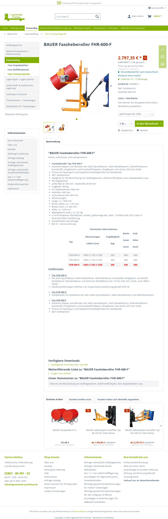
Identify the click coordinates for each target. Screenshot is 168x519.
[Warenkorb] (154, 16)
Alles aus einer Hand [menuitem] (134, 466)
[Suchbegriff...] (77, 16)
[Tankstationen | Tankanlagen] (105, 28)
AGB (46, 473)
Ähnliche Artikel (54, 399)
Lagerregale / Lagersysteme (20, 79)
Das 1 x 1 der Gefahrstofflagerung (18, 178)
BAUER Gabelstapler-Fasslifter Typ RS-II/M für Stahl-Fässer (142, 432)
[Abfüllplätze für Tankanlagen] (132, 28)
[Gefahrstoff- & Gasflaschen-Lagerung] (55, 28)
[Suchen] (97, 16)
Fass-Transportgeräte (19, 74)
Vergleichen (125, 130)
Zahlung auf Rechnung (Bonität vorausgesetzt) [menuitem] (139, 475)
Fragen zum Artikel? (59, 373)
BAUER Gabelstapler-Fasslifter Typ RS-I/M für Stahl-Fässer (103, 432)
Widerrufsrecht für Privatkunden (60, 484)
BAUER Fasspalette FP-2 (65, 430)
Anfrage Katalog (16, 158)
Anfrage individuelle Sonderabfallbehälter (18, 171)
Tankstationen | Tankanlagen (21, 100)
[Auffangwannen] (17, 28)
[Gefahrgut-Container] (82, 28)
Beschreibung (53, 141)
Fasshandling (13, 60)
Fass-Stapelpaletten (18, 65)
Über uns (12, 144)
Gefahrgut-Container (16, 94)
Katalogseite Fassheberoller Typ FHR (68, 364)
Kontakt (11, 149)
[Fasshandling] (32, 28)
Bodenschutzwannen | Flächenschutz (17, 52)
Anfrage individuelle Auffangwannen (18, 164)
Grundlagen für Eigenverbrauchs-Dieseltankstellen (101, 478)
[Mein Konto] (135, 16)
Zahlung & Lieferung (18, 153)
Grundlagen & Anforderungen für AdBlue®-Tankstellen (101, 500)
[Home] (5, 28)
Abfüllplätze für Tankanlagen (21, 106)
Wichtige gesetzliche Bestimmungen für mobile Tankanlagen (102, 486)
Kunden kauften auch (80, 399)
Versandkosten (80, 511)
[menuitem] (77, 16)
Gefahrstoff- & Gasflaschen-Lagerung (20, 87)
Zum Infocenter (15, 140)
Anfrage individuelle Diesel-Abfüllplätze (98, 468)
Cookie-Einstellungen (55, 491)
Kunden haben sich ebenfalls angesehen (118, 399)
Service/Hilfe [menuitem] (156, 7)
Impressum (13, 188)
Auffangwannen (14, 45)
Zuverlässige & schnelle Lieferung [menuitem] (141, 469)
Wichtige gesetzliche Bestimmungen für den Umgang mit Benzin (102, 493)
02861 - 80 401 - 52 (17, 473)
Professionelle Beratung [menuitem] (136, 462)
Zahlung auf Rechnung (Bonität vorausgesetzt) (81, 3)
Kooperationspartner (18, 184)
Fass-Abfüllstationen (18, 69)
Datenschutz (50, 476)
